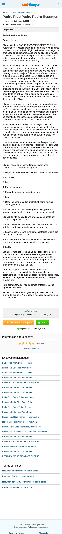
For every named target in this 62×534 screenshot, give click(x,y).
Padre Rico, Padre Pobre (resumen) (18, 397)
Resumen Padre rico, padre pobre (18, 476)
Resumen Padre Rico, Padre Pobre (17, 402)
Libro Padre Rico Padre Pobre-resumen (19, 422)
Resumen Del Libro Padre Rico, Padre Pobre (21, 427)
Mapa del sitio (45, 533)
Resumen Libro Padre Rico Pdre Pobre (19, 446)
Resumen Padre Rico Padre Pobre (17, 368)
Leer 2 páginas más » (31, 311)
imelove (6, 21)
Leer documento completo (18, 322)
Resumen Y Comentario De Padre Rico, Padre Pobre (25, 432)
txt (45, 314)
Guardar (43, 322)
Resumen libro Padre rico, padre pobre (20, 471)
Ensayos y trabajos (16, 533)
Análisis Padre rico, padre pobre (17, 487)
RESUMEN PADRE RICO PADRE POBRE (20, 383)
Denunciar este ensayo (31, 348)
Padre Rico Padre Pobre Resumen (17, 363)
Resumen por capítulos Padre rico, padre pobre (24, 482)
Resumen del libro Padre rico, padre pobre (20, 417)
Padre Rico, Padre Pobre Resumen (17, 407)
